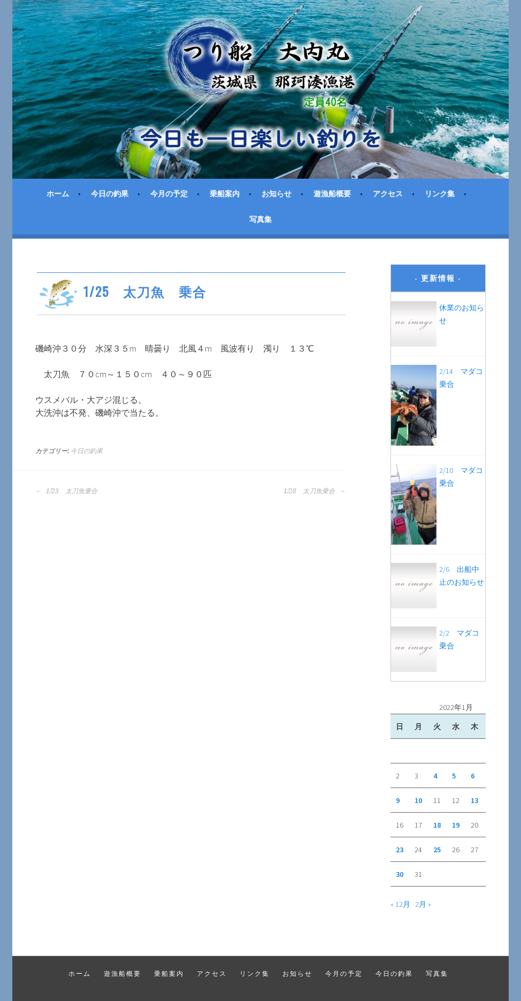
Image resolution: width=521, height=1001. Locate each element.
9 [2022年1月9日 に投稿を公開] (398, 800)
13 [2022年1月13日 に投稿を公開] (474, 800)
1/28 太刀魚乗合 (315, 491)
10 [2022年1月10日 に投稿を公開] (418, 800)
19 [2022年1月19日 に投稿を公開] (455, 825)
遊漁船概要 (332, 193)
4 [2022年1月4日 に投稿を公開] (435, 776)
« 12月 (400, 904)
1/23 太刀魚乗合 (66, 491)
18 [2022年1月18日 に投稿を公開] (437, 825)
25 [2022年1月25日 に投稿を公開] (437, 849)
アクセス (388, 193)
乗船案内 (225, 193)
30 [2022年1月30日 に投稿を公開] (399, 874)
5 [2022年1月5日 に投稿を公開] (454, 776)
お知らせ (277, 193)
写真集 (260, 219)
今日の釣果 (109, 193)
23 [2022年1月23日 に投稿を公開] (399, 849)
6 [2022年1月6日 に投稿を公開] (472, 776)
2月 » (423, 904)
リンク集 (440, 193)
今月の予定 (169, 193)
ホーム (58, 193)
